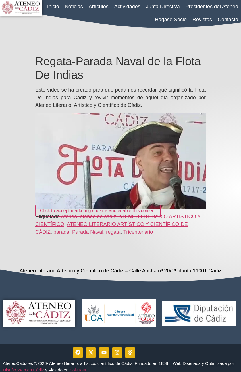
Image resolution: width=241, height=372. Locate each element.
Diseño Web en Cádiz (23, 365)
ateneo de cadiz (98, 212)
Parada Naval (87, 228)
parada (61, 228)
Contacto (228, 19)
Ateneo (69, 212)
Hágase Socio (171, 19)
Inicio (53, 6)
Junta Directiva (163, 6)
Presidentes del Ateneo (212, 6)
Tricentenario (138, 228)
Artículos (99, 6)
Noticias (74, 6)
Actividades (127, 6)
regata (113, 228)
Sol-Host (78, 365)
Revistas (202, 19)
